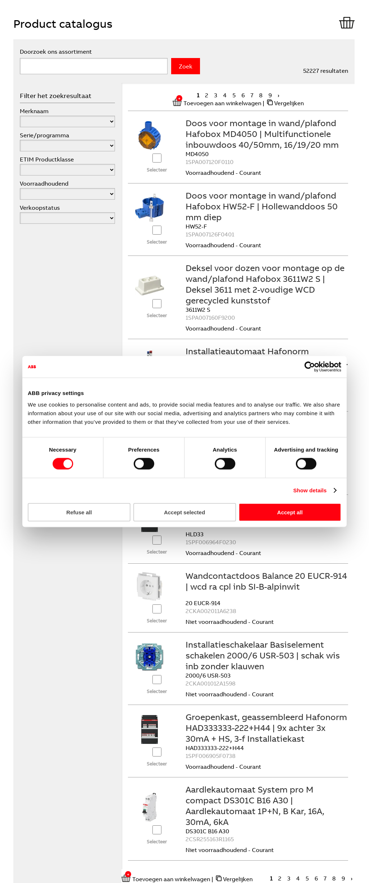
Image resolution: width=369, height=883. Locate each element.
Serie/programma (44, 135)
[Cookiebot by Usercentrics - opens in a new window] (309, 366)
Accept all (290, 512)
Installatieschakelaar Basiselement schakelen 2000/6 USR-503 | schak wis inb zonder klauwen (263, 655)
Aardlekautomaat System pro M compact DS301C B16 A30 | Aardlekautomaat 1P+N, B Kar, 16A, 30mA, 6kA (255, 805)
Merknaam (34, 111)
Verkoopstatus (40, 207)
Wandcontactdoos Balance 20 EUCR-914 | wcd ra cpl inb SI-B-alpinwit (266, 581)
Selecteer (157, 170)
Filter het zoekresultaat (56, 96)
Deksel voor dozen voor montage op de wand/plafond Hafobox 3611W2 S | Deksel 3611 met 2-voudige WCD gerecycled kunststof (265, 284)
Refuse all (79, 512)
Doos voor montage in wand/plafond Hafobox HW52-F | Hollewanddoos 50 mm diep (262, 206)
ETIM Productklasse (47, 159)
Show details (310, 490)
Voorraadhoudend (44, 183)
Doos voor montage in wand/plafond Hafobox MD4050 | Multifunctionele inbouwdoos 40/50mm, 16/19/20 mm (262, 133)
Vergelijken (289, 103)
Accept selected (184, 512)
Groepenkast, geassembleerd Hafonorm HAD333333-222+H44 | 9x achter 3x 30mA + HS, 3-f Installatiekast (266, 727)
